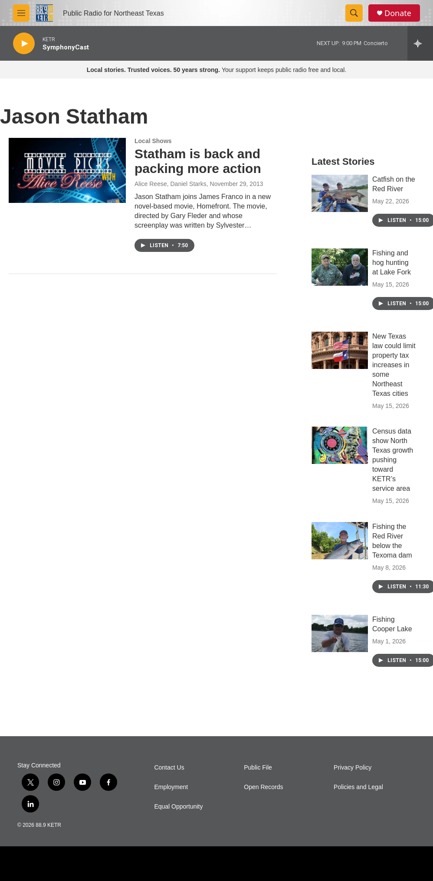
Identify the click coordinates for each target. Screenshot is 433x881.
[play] (24, 44)
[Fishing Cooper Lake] (340, 633)
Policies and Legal (358, 787)
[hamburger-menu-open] (21, 13)
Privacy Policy (352, 767)
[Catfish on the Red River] (340, 193)
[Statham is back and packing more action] (67, 170)
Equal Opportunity (178, 806)
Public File (258, 767)
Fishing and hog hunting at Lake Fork (391, 262)
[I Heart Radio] (364, 864)
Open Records (263, 787)
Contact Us (169, 767)
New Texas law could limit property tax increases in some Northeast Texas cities (394, 365)
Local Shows (153, 140)
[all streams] (420, 43)
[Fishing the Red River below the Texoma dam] (340, 540)
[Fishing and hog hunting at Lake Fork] (340, 267)
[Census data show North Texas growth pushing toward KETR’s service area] (340, 445)
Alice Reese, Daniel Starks (170, 183)
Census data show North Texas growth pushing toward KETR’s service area (392, 459)
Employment (171, 787)
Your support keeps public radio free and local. (217, 69)
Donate (397, 13)
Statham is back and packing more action (197, 161)
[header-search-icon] (354, 13)
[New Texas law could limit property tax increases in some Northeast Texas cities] (340, 350)
